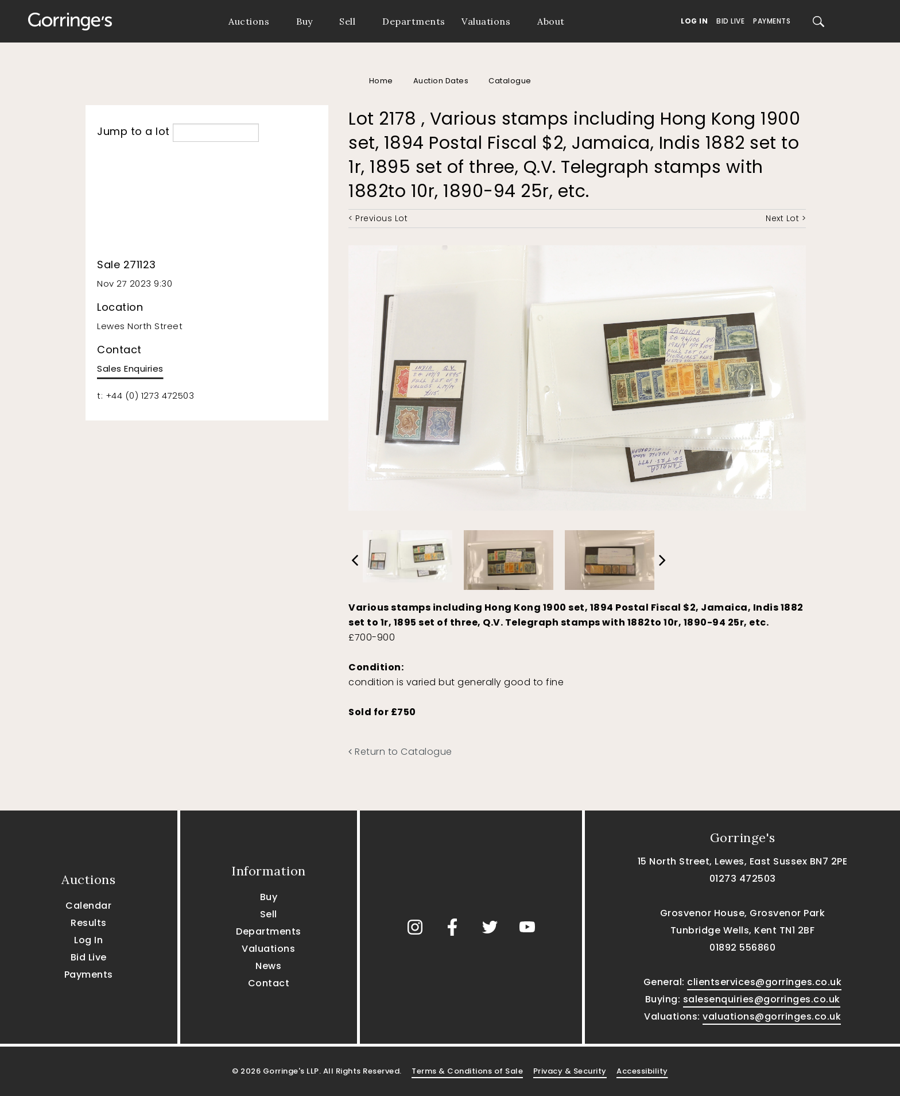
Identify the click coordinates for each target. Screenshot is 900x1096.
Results (89, 922)
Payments (771, 21)
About (551, 21)
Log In (694, 21)
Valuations (485, 21)
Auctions (248, 21)
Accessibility (642, 1071)
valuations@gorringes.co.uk (772, 1016)
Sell (347, 21)
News (268, 965)
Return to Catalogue (400, 751)
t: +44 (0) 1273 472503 (145, 395)
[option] (407, 553)
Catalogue (510, 80)
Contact (269, 983)
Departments (413, 21)
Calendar (88, 905)
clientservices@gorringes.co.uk (764, 982)
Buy (304, 21)
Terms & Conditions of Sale (467, 1071)
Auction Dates (441, 80)
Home (381, 80)
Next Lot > (786, 218)
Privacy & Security (570, 1071)
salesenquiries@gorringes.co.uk (761, 999)
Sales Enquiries (130, 368)
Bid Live (730, 21)
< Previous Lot (378, 218)
